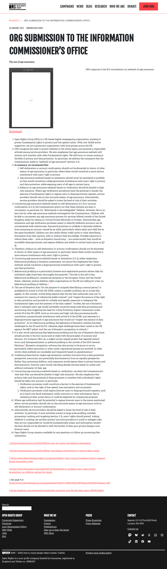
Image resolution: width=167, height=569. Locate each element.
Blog (89, 6)
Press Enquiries (94, 520)
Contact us (132, 528)
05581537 (30, 561)
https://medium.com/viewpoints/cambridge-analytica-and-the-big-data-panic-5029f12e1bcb (57, 490)
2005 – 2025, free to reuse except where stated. (34, 552)
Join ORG (148, 6)
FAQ (4, 536)
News (80, 6)
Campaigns (67, 6)
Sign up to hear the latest (56, 529)
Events (47, 523)
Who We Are (117, 6)
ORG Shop (49, 533)
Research (101, 6)
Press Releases (93, 523)
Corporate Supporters (12, 520)
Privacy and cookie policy (99, 552)
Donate (132, 6)
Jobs (4, 533)
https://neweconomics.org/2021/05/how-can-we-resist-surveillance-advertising (51, 443)
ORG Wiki (7, 529)
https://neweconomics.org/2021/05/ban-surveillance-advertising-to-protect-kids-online (55, 450)
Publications (50, 526)
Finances (6, 523)
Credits (61, 552)
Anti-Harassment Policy (14, 526)
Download (15, 131)
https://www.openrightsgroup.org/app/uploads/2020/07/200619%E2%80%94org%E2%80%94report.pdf (59, 482)
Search (5, 504)
